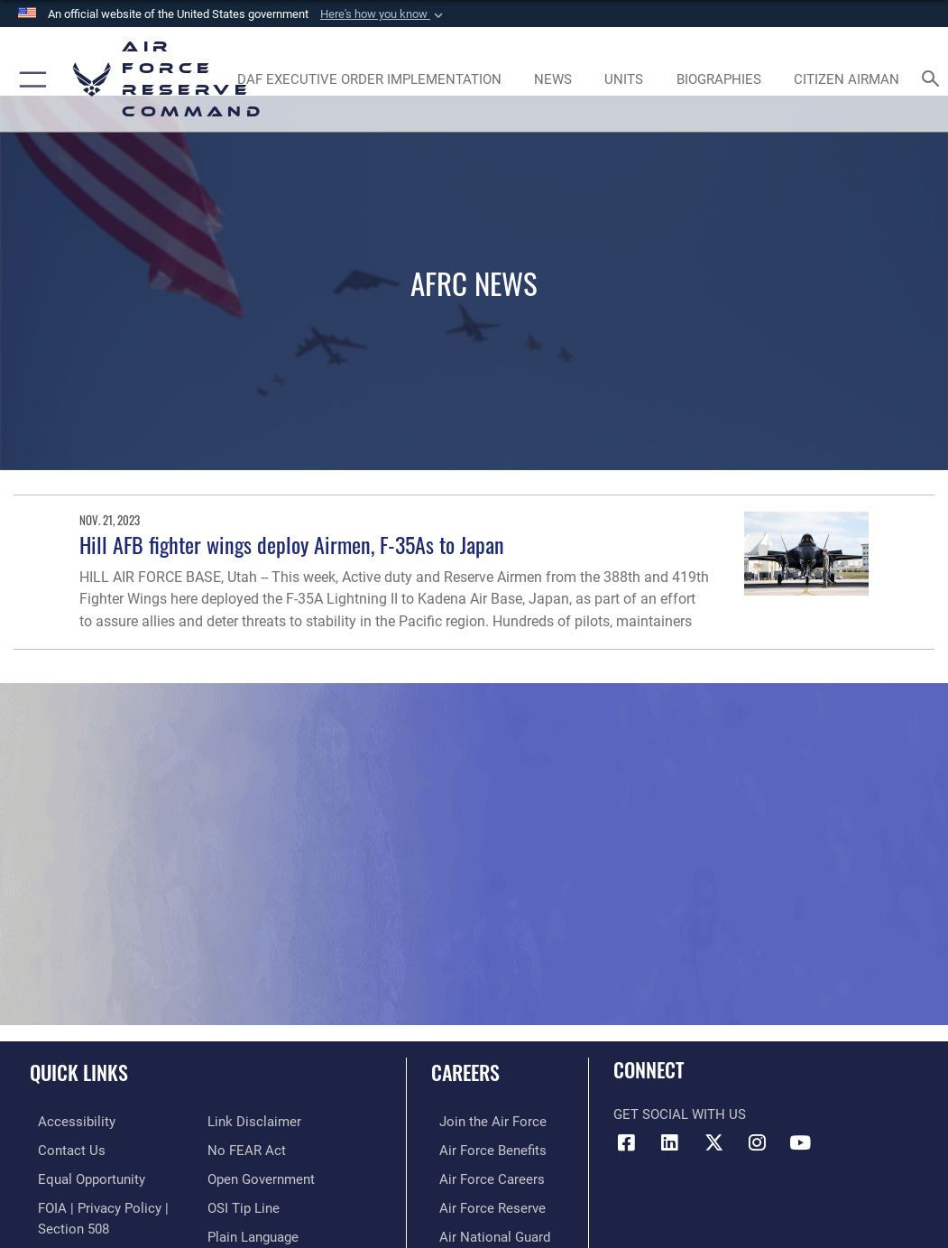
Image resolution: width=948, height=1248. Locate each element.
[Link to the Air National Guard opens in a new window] (486, 1232)
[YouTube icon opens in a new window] (800, 1142)
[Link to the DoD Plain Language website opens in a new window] (253, 1204)
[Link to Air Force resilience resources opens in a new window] (238, 1232)
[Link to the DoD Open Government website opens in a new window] (261, 1148)
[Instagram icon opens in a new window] (756, 1142)
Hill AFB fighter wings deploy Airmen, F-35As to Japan (291, 544)
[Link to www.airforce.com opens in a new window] (484, 1121)
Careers (465, 1072)
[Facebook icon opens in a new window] (626, 1142)
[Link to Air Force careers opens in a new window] (484, 1176)
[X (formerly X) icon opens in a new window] (713, 1142)
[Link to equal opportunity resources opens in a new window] (83, 1176)
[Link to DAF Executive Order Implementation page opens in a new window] (369, 79)
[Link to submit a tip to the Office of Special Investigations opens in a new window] (243, 1176)
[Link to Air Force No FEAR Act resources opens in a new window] (246, 1121)
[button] (383, 14)
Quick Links (79, 1072)
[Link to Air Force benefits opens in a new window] (484, 1148)
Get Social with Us (679, 1115)
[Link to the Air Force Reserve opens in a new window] (484, 1204)
